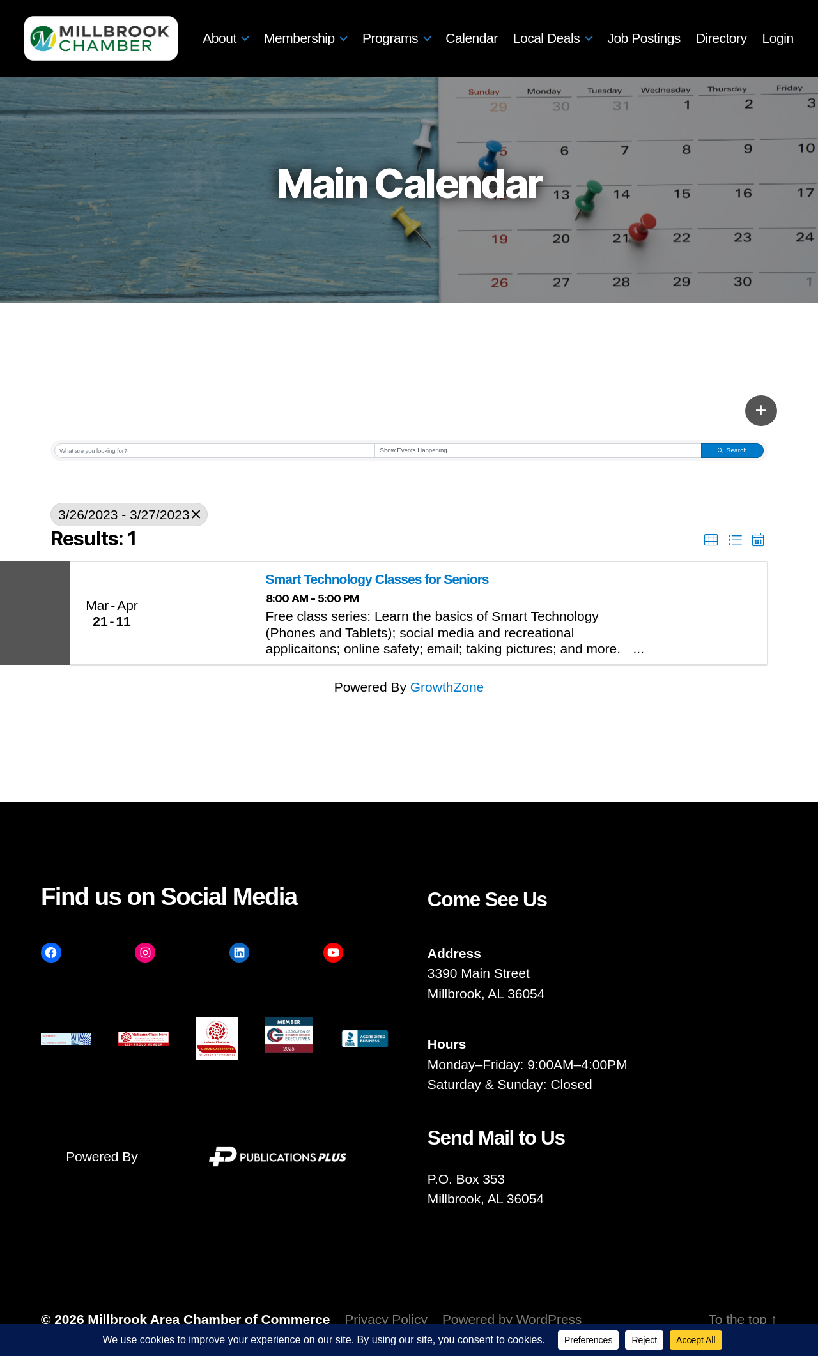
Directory (768, 27)
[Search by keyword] (214, 451)
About (266, 27)
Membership (346, 27)
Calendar (518, 27)
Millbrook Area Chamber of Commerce (209, 1319)
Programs (437, 27)
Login (778, 49)
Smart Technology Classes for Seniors (377, 579)
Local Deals (593, 27)
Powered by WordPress (512, 1319)
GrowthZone (447, 687)
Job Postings (690, 27)
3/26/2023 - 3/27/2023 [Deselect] (129, 514)
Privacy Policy (386, 1319)
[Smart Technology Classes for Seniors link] (205, 613)
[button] (761, 410)
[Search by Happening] (538, 451)
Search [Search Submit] (732, 449)
